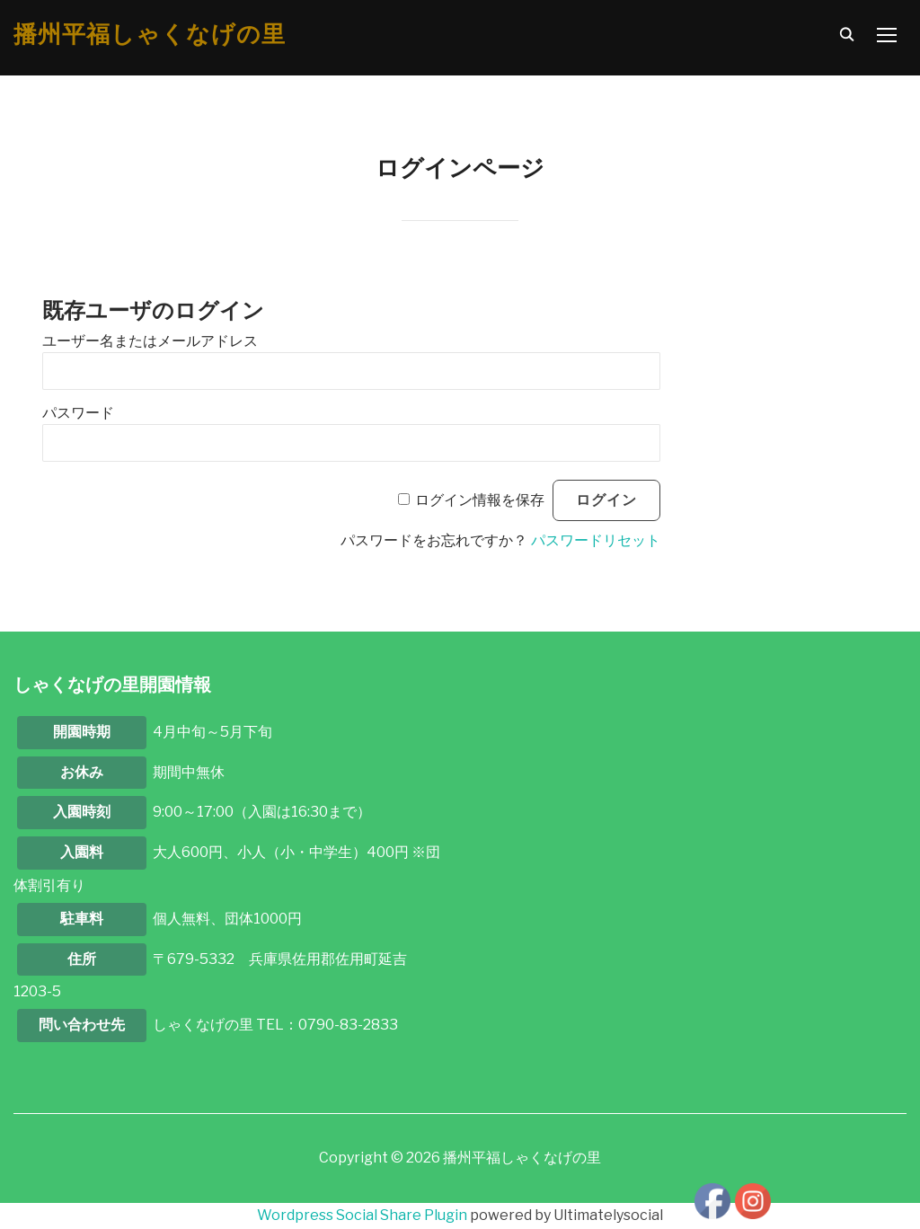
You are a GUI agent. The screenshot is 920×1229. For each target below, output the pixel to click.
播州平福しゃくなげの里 (149, 34)
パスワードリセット (595, 540)
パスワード (78, 412)
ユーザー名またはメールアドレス (150, 341)
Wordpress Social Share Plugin (363, 1215)
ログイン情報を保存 (479, 500)
